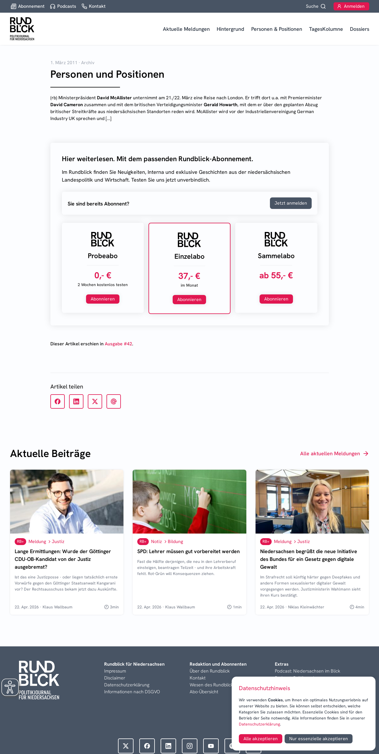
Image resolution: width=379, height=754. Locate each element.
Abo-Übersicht (204, 692)
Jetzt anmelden (291, 203)
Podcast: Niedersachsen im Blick (307, 671)
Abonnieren (103, 299)
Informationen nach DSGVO (132, 692)
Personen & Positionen (276, 29)
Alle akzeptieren (260, 739)
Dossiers (359, 29)
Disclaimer (114, 678)
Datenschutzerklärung (259, 724)
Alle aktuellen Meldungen (334, 453)
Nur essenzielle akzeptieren (318, 739)
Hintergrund (230, 29)
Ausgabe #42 (118, 344)
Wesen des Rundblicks (212, 685)
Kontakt (197, 678)
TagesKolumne (326, 29)
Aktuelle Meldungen (186, 29)
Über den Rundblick (210, 671)
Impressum (115, 671)
